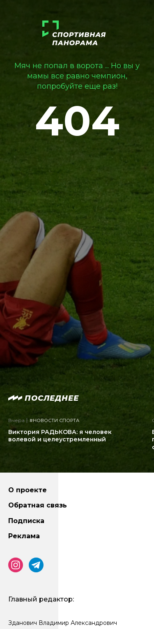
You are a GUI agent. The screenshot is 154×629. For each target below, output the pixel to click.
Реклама (24, 536)
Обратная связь (37, 505)
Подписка (26, 521)
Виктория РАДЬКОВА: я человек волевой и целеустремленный (60, 435)
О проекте (27, 490)
